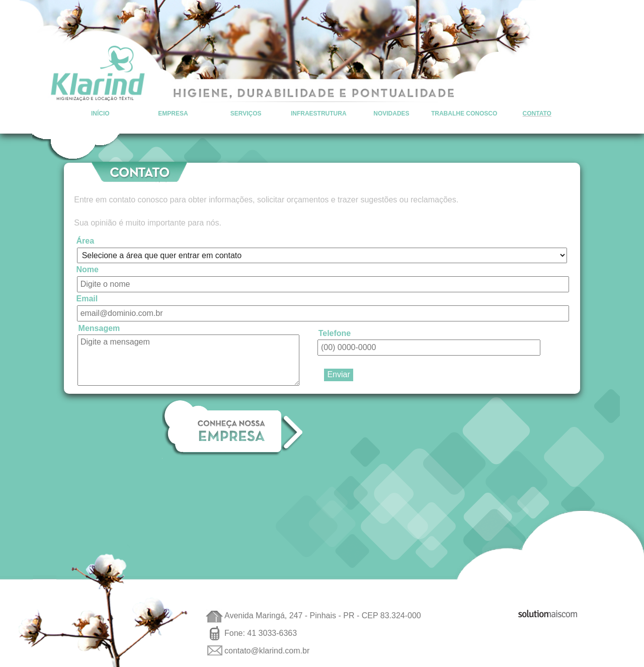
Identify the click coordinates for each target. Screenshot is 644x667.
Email (87, 298)
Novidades (391, 113)
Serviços (246, 113)
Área (85, 241)
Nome (87, 269)
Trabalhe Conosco (464, 113)
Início (100, 113)
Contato (537, 113)
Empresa (173, 113)
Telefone (334, 332)
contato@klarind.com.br (266, 650)
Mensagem (99, 327)
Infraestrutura (319, 113)
